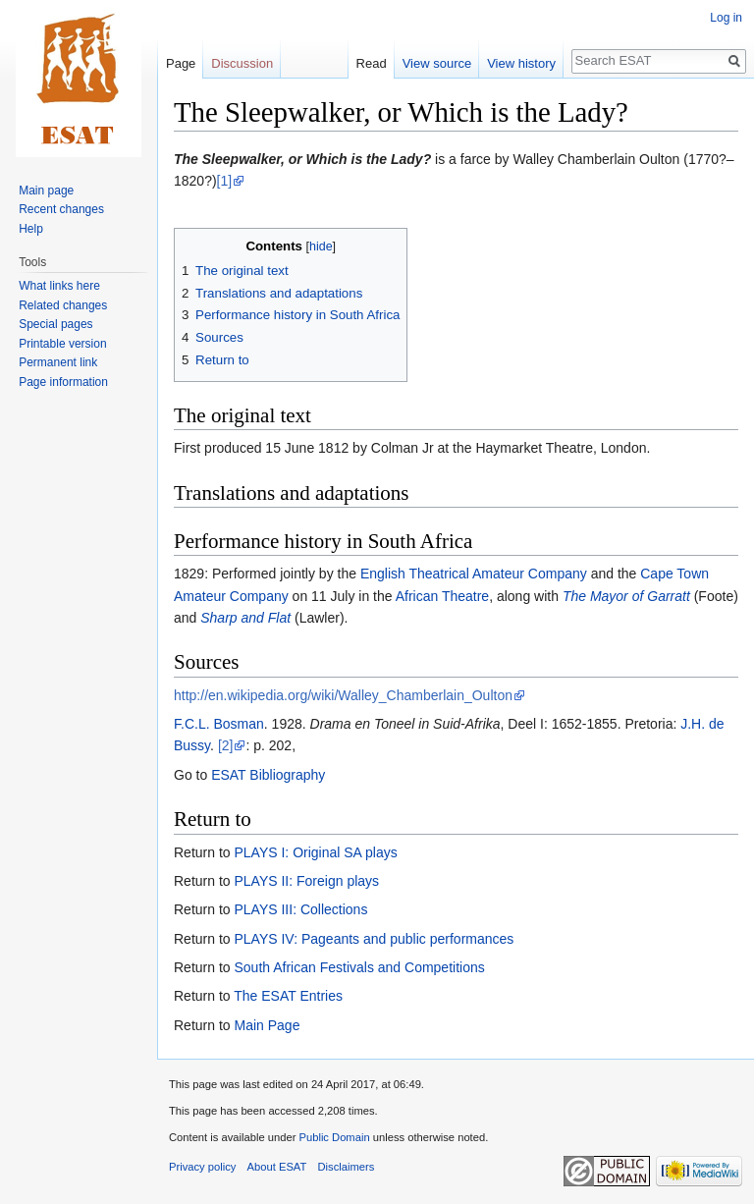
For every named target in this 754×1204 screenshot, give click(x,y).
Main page (46, 190)
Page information (63, 382)
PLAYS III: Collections (300, 909)
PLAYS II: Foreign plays (306, 881)
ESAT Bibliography (268, 775)
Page (180, 63)
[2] (226, 745)
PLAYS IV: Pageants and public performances (373, 939)
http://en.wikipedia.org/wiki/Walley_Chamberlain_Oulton (343, 695)
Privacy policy (202, 1167)
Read (371, 63)
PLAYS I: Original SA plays (315, 852)
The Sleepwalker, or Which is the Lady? (302, 159)
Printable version (62, 344)
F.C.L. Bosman (219, 724)
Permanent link (58, 362)
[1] (225, 181)
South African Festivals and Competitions (359, 967)
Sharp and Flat (245, 618)
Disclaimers (346, 1167)
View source (437, 63)
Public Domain (333, 1137)
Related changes (63, 305)
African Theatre (442, 596)
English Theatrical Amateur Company (473, 573)
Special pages (55, 324)
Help (31, 229)
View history (521, 63)
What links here (59, 286)
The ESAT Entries (288, 996)
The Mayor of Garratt (626, 596)
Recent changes (61, 209)
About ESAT (277, 1167)
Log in (726, 18)
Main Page (266, 1025)
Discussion (242, 63)
